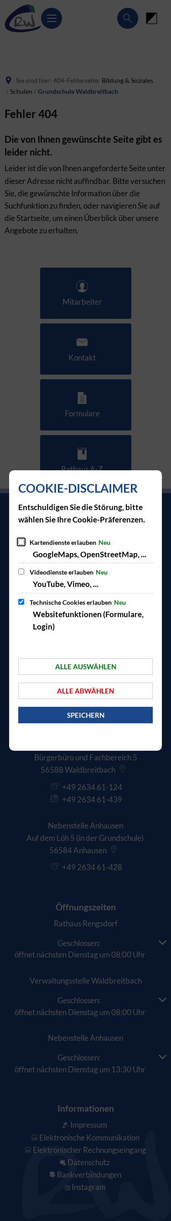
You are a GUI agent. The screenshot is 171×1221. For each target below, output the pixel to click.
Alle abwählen (85, 691)
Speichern (85, 715)
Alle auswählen (85, 666)
